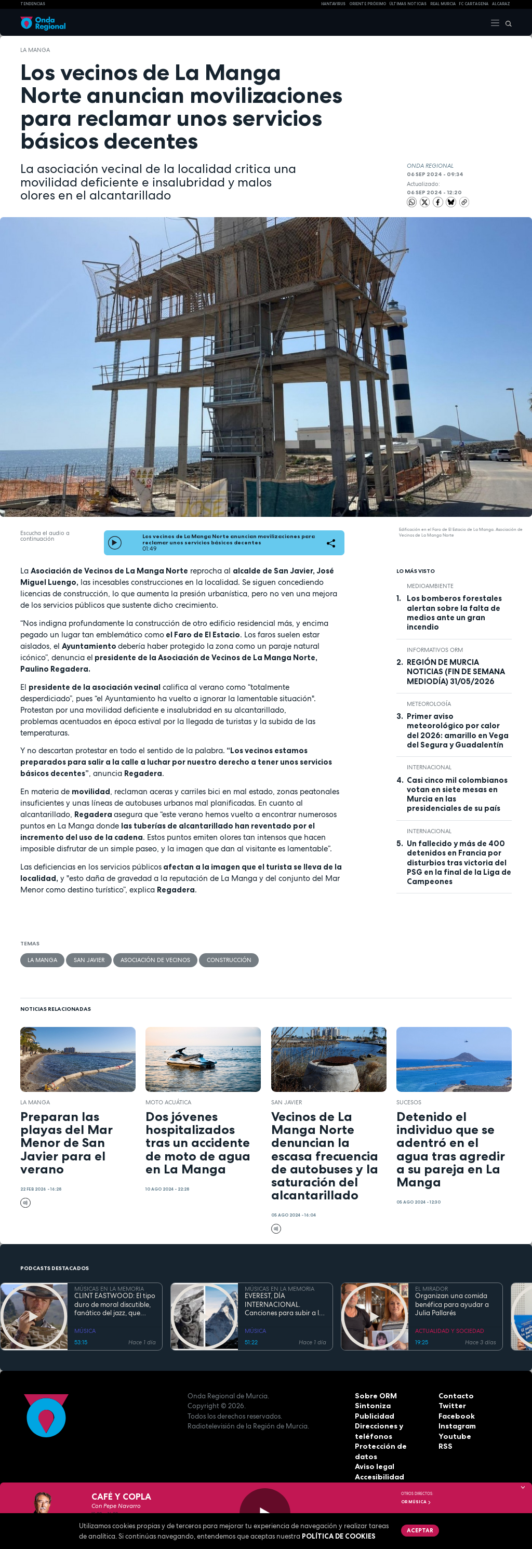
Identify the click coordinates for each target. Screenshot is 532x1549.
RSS (444, 1445)
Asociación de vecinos (155, 959)
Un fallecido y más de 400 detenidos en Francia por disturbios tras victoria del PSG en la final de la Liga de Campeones (459, 862)
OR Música (416, 1501)
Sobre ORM (374, 1395)
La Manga (35, 50)
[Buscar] (506, 22)
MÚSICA (85, 1330)
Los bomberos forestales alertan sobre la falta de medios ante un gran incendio (454, 613)
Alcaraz (501, 4)
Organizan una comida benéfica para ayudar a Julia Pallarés (452, 1304)
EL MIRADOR (431, 1288)
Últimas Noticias (408, 4)
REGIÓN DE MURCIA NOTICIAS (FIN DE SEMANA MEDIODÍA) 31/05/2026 (456, 672)
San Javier (88, 959)
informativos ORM (435, 649)
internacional (429, 767)
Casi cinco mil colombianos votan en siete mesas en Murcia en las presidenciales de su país (457, 794)
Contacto (454, 1395)
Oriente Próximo (367, 4)
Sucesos (408, 1101)
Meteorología (429, 703)
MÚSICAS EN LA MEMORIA (109, 1288)
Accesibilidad (378, 1466)
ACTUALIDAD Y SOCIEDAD (449, 1330)
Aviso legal (374, 1456)
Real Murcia (443, 4)
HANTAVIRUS (333, 4)
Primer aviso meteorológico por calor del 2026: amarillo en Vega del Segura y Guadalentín (458, 731)
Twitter (451, 1405)
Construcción (228, 959)
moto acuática (168, 1101)
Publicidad (373, 1415)
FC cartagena (473, 4)
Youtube (453, 1436)
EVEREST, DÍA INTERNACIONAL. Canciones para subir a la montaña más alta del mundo (284, 1304)
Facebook (455, 1415)
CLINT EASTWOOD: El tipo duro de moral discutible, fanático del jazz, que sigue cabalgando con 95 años (114, 1304)
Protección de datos (390, 1445)
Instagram (456, 1425)
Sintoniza (371, 1405)
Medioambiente (430, 586)
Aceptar (419, 1529)
